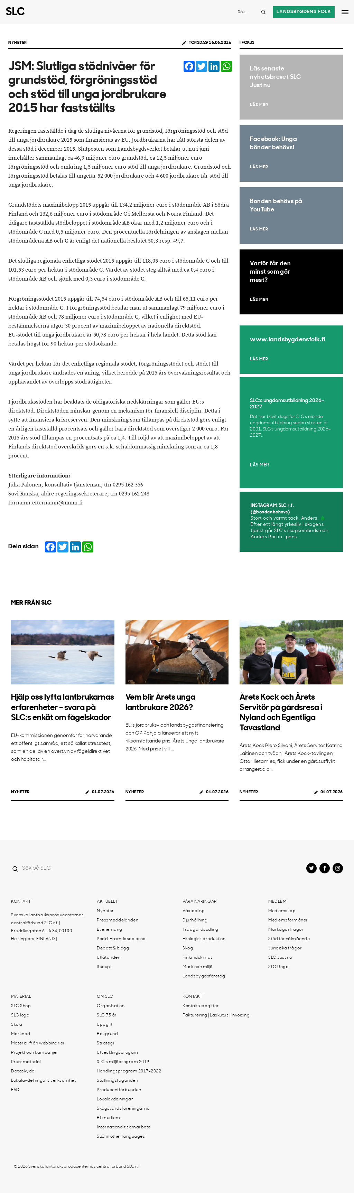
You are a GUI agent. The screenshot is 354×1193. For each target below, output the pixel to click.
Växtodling (194, 911)
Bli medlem (108, 1118)
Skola (16, 1025)
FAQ (15, 1090)
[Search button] (263, 12)
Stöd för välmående (289, 939)
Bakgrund (107, 1034)
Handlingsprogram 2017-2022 (129, 1071)
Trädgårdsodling (200, 930)
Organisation (110, 1006)
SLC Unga (278, 967)
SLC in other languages (121, 1137)
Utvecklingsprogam (117, 1053)
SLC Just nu (280, 958)
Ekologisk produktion (204, 939)
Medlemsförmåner (288, 920)
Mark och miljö (197, 967)
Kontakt (21, 902)
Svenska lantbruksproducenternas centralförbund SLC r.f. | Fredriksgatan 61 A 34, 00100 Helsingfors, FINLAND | (47, 927)
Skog (188, 948)
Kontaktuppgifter (201, 1006)
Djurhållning (195, 920)
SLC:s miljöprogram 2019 (123, 1062)
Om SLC (105, 997)
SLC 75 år (107, 1015)
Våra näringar (200, 902)
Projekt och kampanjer (34, 1053)
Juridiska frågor (285, 948)
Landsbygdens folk (304, 12)
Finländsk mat (197, 958)
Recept (104, 967)
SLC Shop (21, 1006)
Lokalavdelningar (115, 1099)
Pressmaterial (26, 1062)
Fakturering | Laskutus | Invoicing (216, 1015)
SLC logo (20, 1015)
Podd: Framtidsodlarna (121, 939)
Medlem (277, 902)
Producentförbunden (119, 1090)
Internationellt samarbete (124, 1127)
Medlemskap (282, 911)
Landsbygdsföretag (204, 976)
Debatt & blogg (113, 948)
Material (21, 997)
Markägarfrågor (286, 930)
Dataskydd (23, 1071)
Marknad (20, 1034)
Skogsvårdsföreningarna (123, 1109)
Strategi (105, 1043)
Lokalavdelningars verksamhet (43, 1081)
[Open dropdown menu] (345, 12)
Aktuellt (107, 902)
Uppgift (105, 1025)
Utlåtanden (108, 958)
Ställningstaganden (117, 1081)
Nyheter (17, 43)
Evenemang (109, 930)
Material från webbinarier (38, 1043)
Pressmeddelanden (117, 920)
